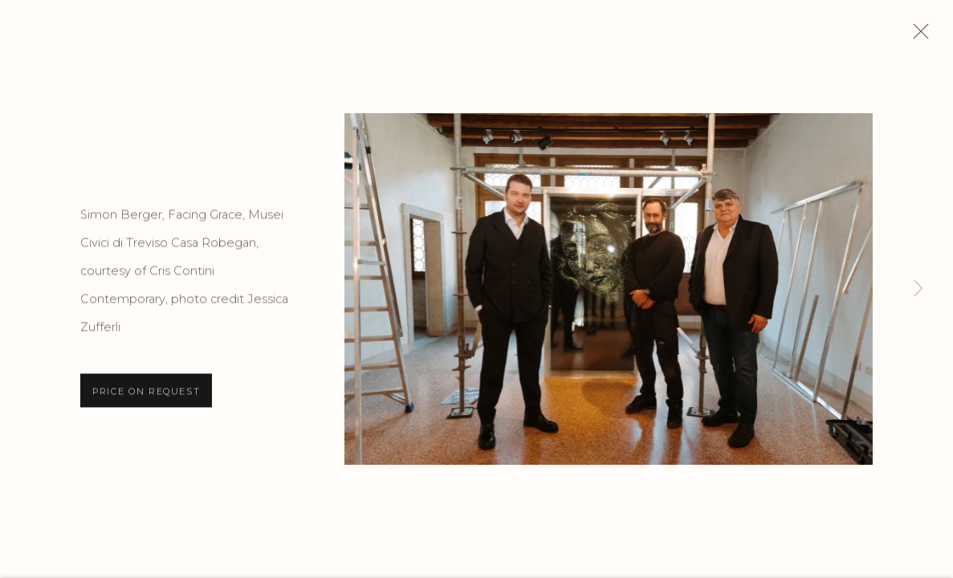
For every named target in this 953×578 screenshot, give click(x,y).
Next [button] (918, 289)
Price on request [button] (146, 393)
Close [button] (917, 36)
